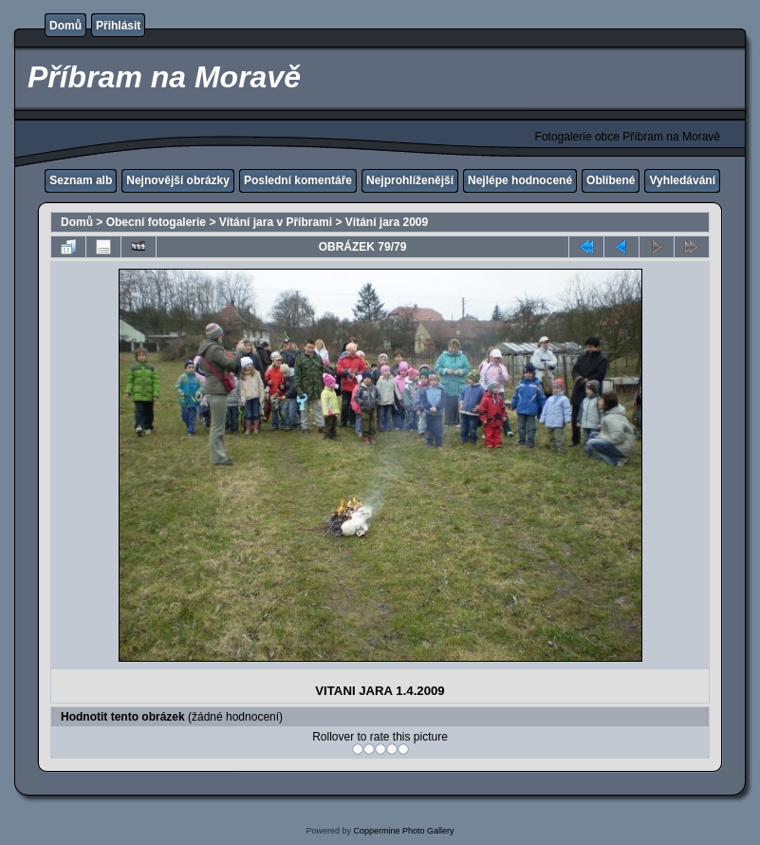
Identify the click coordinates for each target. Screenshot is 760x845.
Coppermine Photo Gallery (403, 831)
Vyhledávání (682, 180)
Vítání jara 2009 (386, 222)
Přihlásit (118, 25)
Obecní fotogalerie (156, 222)
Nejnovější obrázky (178, 180)
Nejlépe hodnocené (520, 180)
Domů (65, 25)
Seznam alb (80, 180)
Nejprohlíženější (410, 180)
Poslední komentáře (298, 180)
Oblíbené (610, 180)
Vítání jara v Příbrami (275, 222)
